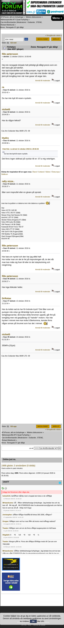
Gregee (5, 521)
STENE (39, 22)
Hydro (5, 138)
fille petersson (10, 54)
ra (3, 87)
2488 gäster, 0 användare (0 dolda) (18, 465)
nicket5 (6, 109)
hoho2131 (6, 496)
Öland (34, 172)
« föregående (50, 35)
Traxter (5, 528)
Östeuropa (55, 172)
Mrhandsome (8, 503)
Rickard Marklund (7, 25)
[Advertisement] (32, 391)
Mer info (40, 621)
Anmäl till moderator (42, 80)
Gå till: (31, 448)
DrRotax (6, 298)
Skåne (47, 172)
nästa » (59, 35)
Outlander (31, 22)
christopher (7, 515)
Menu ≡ (57, 18)
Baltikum (4, 174)
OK (33, 621)
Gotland (41, 172)
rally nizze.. (8, 181)
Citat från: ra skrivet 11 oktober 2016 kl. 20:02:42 (20, 149)
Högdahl (6, 535)
